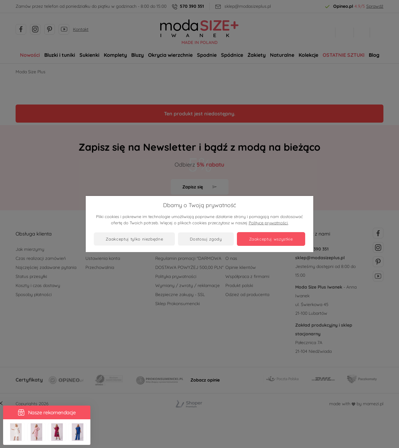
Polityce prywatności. (268, 222)
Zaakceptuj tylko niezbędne (134, 238)
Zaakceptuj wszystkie (271, 238)
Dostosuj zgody (206, 238)
